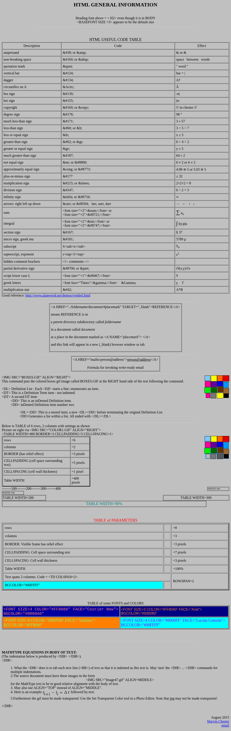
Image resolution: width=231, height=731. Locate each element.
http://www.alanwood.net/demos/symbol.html (58, 295)
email (225, 725)
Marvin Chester (218, 721)
